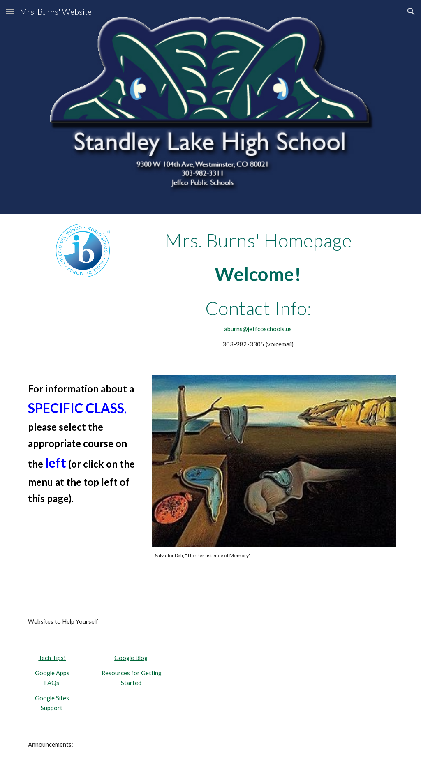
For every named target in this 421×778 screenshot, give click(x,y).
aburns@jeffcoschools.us (258, 329)
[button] (10, 11)
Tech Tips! (52, 657)
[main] (258, 240)
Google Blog (131, 657)
